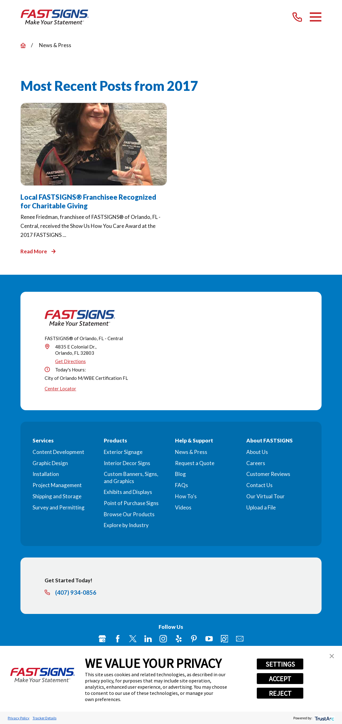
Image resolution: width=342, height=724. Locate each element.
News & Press (191, 452)
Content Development (58, 452)
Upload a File (261, 507)
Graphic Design (50, 463)
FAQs (181, 485)
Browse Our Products (129, 514)
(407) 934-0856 (75, 593)
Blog (180, 474)
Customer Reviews (268, 474)
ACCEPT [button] (280, 678)
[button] (332, 656)
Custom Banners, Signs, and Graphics (131, 477)
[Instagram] (163, 638)
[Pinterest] (194, 638)
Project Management (57, 485)
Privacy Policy (18, 718)
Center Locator (60, 388)
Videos (183, 507)
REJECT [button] (280, 693)
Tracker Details (44, 718)
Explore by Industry (126, 525)
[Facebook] (117, 638)
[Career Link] (224, 638)
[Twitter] (133, 638)
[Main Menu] (315, 17)
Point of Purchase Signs (131, 503)
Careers (255, 463)
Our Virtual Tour (265, 496)
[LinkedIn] (148, 638)
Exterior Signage (123, 452)
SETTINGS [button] (280, 664)
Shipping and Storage (57, 496)
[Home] (54, 17)
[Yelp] (178, 638)
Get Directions (70, 361)
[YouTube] (209, 638)
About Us (257, 452)
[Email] (239, 638)
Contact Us (259, 485)
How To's (186, 496)
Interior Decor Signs (127, 463)
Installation (46, 474)
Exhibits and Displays (128, 492)
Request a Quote (194, 463)
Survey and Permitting (59, 507)
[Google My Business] (102, 638)
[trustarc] (323, 718)
